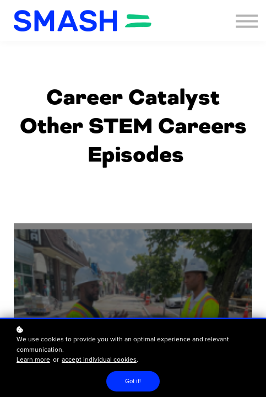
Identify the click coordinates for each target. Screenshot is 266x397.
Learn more (33, 360)
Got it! (133, 381)
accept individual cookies (99, 360)
